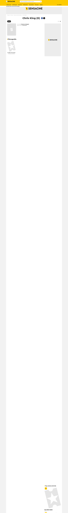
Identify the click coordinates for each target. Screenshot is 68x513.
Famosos (11, 19)
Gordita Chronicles (11, 57)
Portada (8, 19)
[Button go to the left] (58, 25)
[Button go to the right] (60, 25)
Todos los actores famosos (18, 19)
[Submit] (41, 1)
